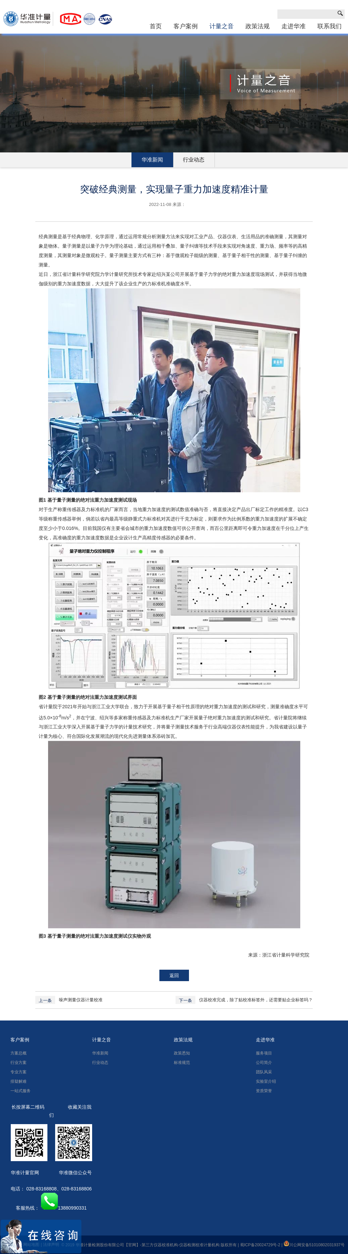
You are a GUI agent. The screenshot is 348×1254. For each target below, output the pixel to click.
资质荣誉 (264, 1090)
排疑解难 (18, 1081)
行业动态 (193, 160)
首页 (156, 26)
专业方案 (18, 1072)
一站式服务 (20, 1090)
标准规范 (182, 1062)
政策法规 (257, 26)
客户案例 (185, 26)
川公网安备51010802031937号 (314, 1245)
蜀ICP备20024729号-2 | (262, 1245)
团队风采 (264, 1072)
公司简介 (264, 1062)
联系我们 (329, 26)
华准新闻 (152, 160)
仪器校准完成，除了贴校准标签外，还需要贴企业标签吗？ (256, 999)
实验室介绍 (266, 1081)
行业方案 (18, 1062)
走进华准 (293, 26)
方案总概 (18, 1053)
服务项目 (264, 1053)
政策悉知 (182, 1053)
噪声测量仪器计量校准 (81, 999)
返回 (174, 975)
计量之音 (221, 26)
